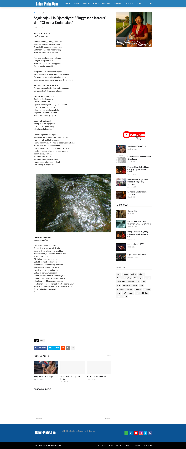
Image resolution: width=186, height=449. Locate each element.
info (143, 282)
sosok (125, 297)
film (138, 282)
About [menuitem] (77, 4)
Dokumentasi (121, 282)
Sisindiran (144, 293)
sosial (118, 297)
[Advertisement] (72, 318)
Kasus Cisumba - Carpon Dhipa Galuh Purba (139, 158)
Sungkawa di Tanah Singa (43, 376)
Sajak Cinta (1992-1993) (136, 254)
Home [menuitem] (67, 4)
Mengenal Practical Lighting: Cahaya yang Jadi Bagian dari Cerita (138, 169)
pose (118, 293)
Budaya (133, 274)
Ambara (125, 274)
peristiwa (147, 289)
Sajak (42, 13)
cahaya (141, 274)
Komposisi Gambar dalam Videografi (137, 193)
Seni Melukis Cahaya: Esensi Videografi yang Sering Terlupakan (137, 181)
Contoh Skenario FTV (135, 244)
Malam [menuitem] (105, 4)
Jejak (118, 285)
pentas (129, 289)
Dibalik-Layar (138, 278)
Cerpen (119, 278)
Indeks (109, 356)
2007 (104, 445)
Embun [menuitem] (86, 4)
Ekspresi (131, 282)
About (111, 445)
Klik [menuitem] (95, 4)
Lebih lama (106, 419)
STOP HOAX (147, 445)
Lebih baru (38, 419)
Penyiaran (138, 289)
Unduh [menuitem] (128, 4)
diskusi (147, 278)
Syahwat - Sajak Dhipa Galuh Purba (71, 377)
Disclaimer (136, 445)
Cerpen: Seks (132, 211)
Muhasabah (120, 289)
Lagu (141, 285)
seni (137, 293)
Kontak (118, 445)
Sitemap (127, 445)
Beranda (36, 13)
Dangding (127, 278)
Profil (124, 293)
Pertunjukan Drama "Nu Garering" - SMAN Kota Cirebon (139, 222)
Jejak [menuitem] (139, 4)
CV (98, 445)
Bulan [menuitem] (117, 4)
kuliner (135, 285)
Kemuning (126, 285)
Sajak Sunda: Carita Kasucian (98, 376)
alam (118, 274)
